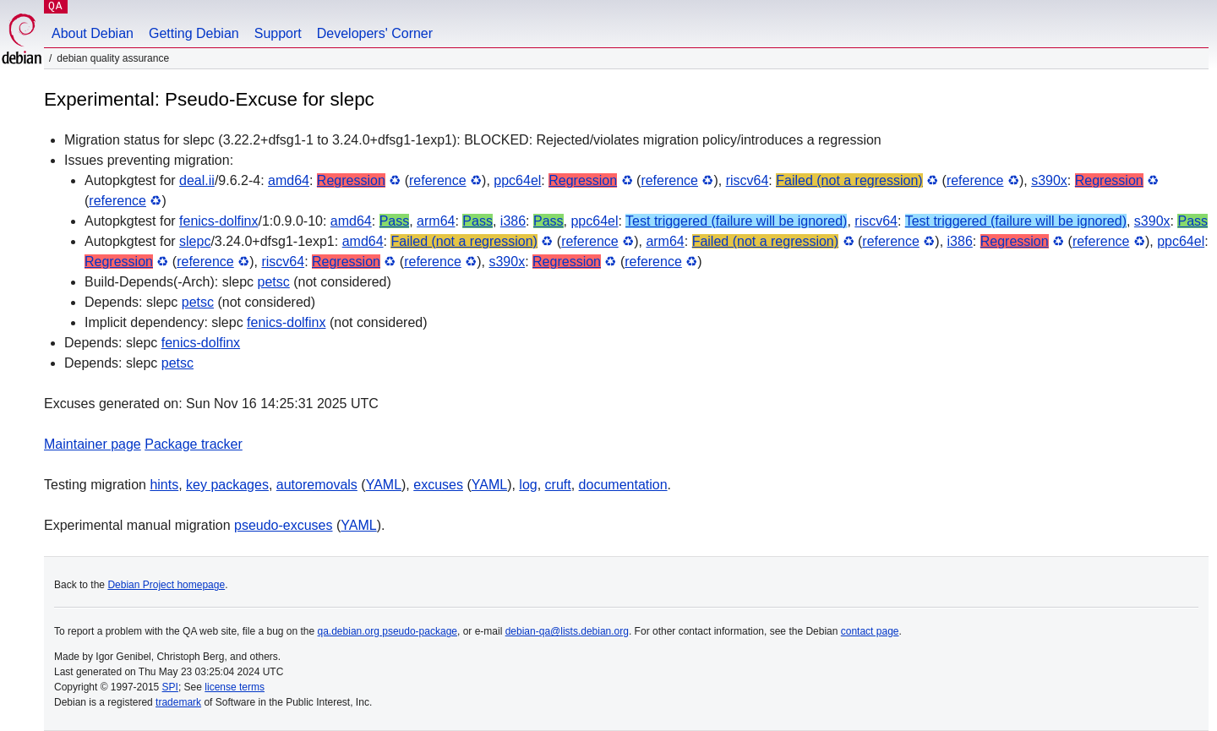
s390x (1049, 180)
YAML (383, 484)
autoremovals (316, 484)
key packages (227, 484)
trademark (178, 702)
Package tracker (194, 444)
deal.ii (197, 180)
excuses (438, 484)
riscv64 (747, 180)
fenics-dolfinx (218, 221)
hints (164, 484)
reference (438, 180)
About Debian (93, 33)
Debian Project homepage (166, 585)
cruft (558, 484)
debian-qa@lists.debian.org (567, 631)
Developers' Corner (375, 33)
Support (278, 33)
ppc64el (517, 180)
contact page (870, 631)
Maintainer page (92, 444)
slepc (194, 241)
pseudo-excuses (283, 525)
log (528, 484)
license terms (235, 687)
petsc (274, 282)
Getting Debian (194, 33)
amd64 (288, 180)
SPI (170, 687)
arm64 (436, 221)
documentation (623, 484)
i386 (513, 221)
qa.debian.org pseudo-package (387, 631)
